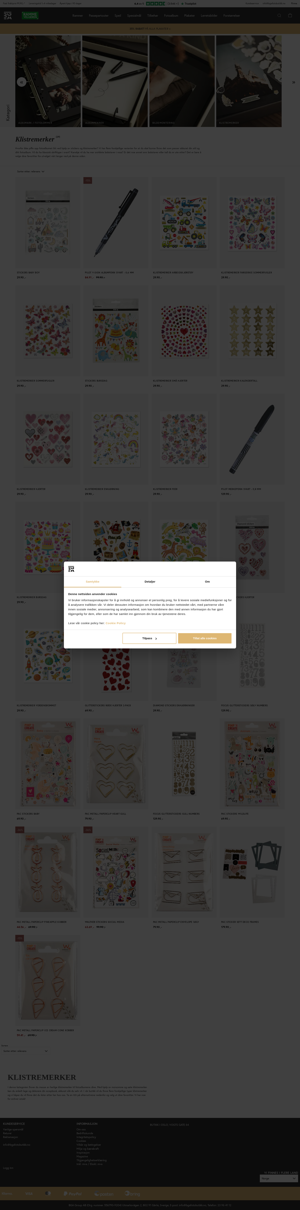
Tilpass (149, 638)
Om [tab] (207, 581)
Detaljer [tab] (150, 581)
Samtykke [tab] (92, 581)
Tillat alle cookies (205, 638)
